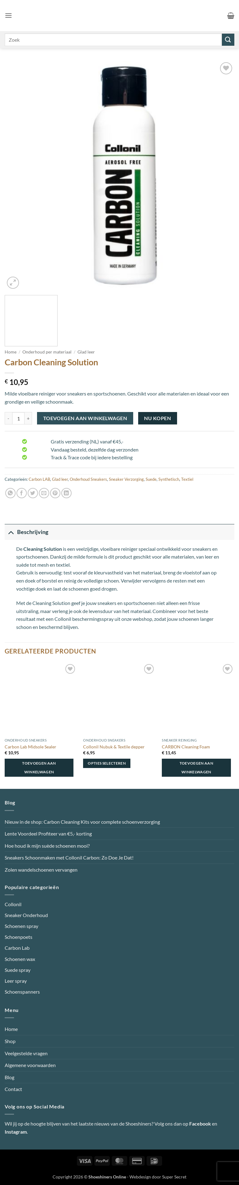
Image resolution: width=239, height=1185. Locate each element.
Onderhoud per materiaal (47, 351)
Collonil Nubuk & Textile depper (114, 746)
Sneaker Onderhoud (26, 915)
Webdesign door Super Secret (157, 1176)
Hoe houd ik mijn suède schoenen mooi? (47, 846)
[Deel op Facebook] (21, 493)
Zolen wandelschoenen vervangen (41, 870)
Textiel (187, 479)
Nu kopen (157, 418)
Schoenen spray (21, 926)
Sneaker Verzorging (126, 479)
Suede (151, 479)
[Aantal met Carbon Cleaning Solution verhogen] (28, 418)
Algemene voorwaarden (30, 1065)
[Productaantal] (18, 418)
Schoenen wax (20, 959)
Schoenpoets (18, 937)
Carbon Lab (17, 948)
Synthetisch (168, 479)
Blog (9, 1077)
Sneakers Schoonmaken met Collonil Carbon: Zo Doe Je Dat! (69, 857)
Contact (13, 1089)
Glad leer (86, 351)
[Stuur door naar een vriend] (44, 493)
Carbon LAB (39, 479)
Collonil (13, 904)
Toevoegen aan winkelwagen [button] (39, 767)
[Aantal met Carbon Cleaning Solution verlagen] (8, 418)
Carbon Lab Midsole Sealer (30, 746)
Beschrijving (26, 532)
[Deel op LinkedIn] (66, 493)
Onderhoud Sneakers (88, 479)
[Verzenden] (228, 40)
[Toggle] (11, 532)
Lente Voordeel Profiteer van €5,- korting (48, 833)
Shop (10, 1041)
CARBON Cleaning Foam (186, 746)
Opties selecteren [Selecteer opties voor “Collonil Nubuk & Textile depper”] (107, 763)
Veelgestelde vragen (26, 1053)
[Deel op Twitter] (33, 493)
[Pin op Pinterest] (55, 493)
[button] (8, 15)
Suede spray (17, 970)
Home (10, 351)
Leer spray (16, 981)
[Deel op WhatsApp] (10, 493)
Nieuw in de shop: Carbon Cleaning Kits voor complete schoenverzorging (82, 822)
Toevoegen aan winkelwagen (85, 418)
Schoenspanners (22, 992)
